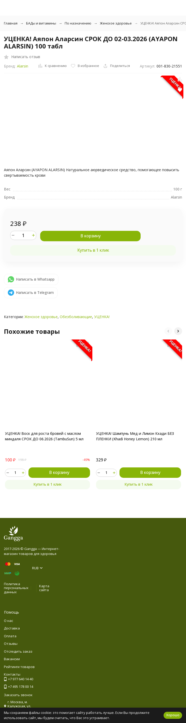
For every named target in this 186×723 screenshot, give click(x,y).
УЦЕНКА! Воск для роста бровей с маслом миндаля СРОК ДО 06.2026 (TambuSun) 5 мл (44, 436)
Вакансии (12, 659)
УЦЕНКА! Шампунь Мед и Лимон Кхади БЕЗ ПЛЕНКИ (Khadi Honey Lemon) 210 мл (135, 436)
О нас (8, 620)
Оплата (10, 636)
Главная (10, 23)
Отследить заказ (18, 651)
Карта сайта (44, 588)
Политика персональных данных (16, 588)
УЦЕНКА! (102, 316)
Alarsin (22, 66)
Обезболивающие (76, 316)
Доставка (12, 628)
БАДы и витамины (41, 23)
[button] (168, 331)
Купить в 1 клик (93, 250)
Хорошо (172, 715)
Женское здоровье (116, 23)
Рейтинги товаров (19, 666)
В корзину (90, 236)
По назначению (78, 23)
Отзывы (10, 643)
